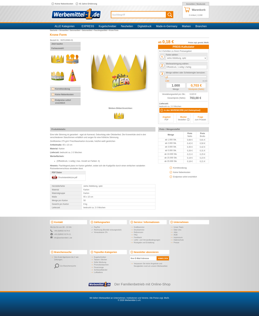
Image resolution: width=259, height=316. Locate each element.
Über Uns (177, 230)
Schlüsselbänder (100, 270)
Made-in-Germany (166, 26)
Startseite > (54, 30)
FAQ (135, 235)
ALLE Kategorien (65, 26)
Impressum (178, 237)
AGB (175, 235)
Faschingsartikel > (101, 30)
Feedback (138, 237)
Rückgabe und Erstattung (144, 242)
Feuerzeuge (99, 267)
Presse (176, 242)
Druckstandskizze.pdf (67, 177)
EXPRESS (88, 26)
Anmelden (190, 4)
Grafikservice (139, 227)
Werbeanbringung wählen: (177, 64)
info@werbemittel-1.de (63, 238)
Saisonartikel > (88, 30)
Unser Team (178, 227)
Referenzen (138, 232)
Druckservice (139, 230)
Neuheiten (127, 26)
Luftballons (98, 272)
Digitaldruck (144, 26)
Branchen (201, 26)
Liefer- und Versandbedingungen (147, 240)
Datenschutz (179, 240)
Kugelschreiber (107, 26)
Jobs (175, 232)
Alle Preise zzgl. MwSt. (159, 298)
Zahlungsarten (102, 222)
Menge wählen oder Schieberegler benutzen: (185, 73)
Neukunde (201, 4)
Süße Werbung (100, 262)
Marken (186, 26)
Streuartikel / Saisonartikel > (70, 30)
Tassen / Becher (100, 260)
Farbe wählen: (172, 55)
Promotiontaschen (101, 265)
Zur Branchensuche (65, 266)
